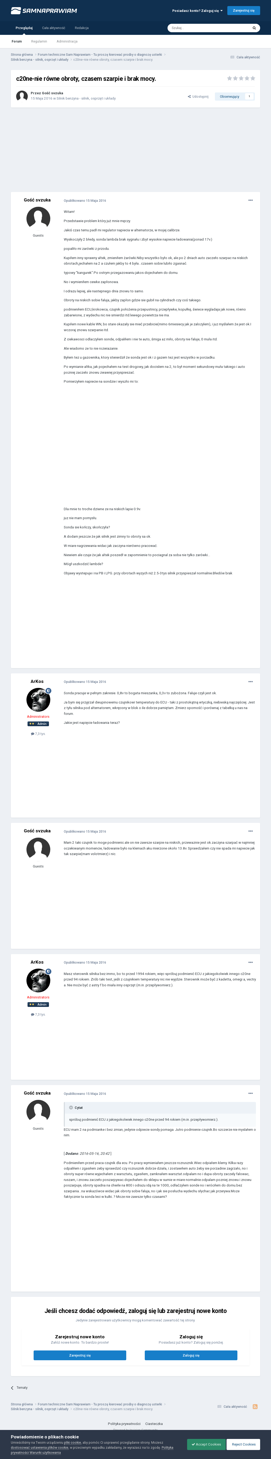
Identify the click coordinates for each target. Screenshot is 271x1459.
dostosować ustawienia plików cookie (39, 1447)
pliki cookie (72, 1442)
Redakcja (82, 28)
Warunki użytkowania (45, 1453)
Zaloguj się (191, 1355)
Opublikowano (85, 201)
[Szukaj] (196, 28)
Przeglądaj (24, 30)
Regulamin (39, 41)
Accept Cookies (203, 1444)
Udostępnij (198, 96)
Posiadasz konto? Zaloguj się (197, 11)
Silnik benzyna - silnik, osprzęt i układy (86, 98)
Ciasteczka (154, 1424)
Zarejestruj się (244, 10)
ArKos (37, 681)
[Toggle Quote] (71, 1107)
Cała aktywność (53, 28)
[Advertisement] (135, 150)
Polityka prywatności (124, 1424)
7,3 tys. (38, 734)
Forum (17, 41)
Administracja (67, 41)
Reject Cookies (242, 1444)
